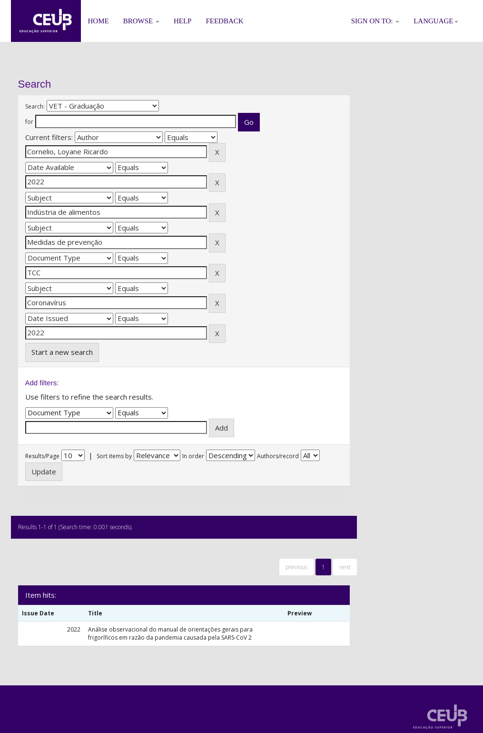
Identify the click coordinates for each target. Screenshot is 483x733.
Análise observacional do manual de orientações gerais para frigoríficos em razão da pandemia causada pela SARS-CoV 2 (170, 633)
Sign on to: (375, 21)
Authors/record (278, 456)
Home (98, 21)
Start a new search (62, 352)
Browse (141, 21)
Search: (35, 106)
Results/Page (42, 456)
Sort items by (114, 456)
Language (436, 21)
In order (193, 456)
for (29, 122)
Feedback (224, 21)
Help (183, 21)
